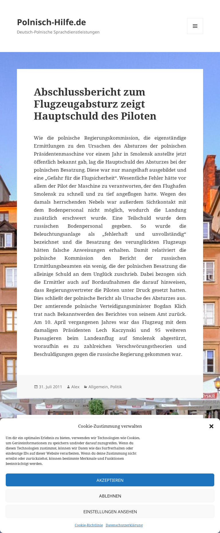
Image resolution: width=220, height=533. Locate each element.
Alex (75, 386)
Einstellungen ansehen (110, 511)
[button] (211, 426)
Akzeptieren (110, 480)
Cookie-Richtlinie (89, 525)
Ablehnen (110, 496)
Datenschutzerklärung (124, 525)
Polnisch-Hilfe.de (51, 21)
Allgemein (98, 386)
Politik (116, 386)
